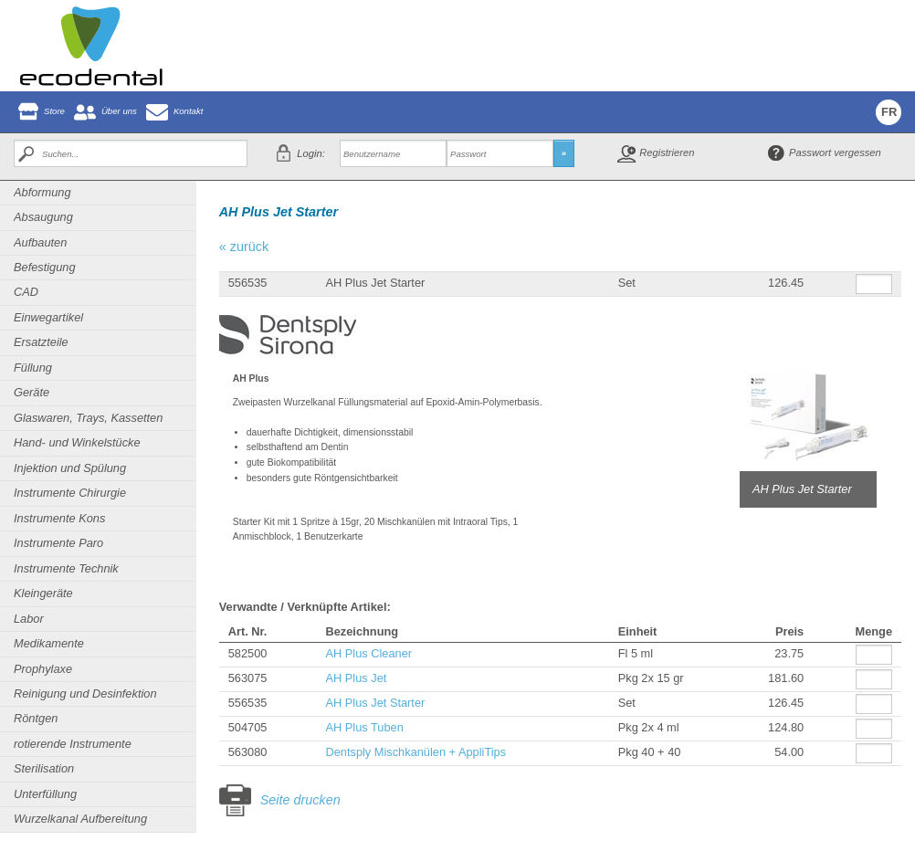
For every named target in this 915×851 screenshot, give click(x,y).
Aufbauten (40, 242)
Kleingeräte (43, 593)
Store (54, 111)
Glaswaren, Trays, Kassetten (88, 418)
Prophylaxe (43, 669)
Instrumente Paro (58, 543)
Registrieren (666, 152)
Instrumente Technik (66, 568)
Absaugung (43, 217)
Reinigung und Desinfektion (85, 693)
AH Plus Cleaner (368, 653)
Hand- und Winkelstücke (77, 442)
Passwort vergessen (835, 152)
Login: (310, 153)
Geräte (31, 392)
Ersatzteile (41, 342)
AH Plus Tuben (364, 727)
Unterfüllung (45, 794)
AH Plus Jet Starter (375, 702)
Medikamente (49, 643)
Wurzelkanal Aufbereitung (80, 818)
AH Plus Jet (355, 678)
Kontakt (189, 111)
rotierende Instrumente (72, 744)
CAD (26, 292)
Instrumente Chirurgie (70, 492)
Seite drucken (300, 800)
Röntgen (36, 718)
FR (889, 112)
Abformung (42, 192)
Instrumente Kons (59, 518)
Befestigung (45, 267)
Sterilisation (44, 768)
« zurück (243, 246)
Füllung (33, 367)
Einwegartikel (48, 317)
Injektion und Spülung (70, 468)
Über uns (119, 111)
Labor (29, 618)
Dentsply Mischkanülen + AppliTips (415, 752)
